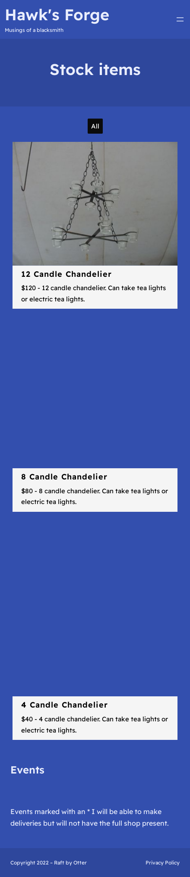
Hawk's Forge (57, 14)
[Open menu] (180, 19)
